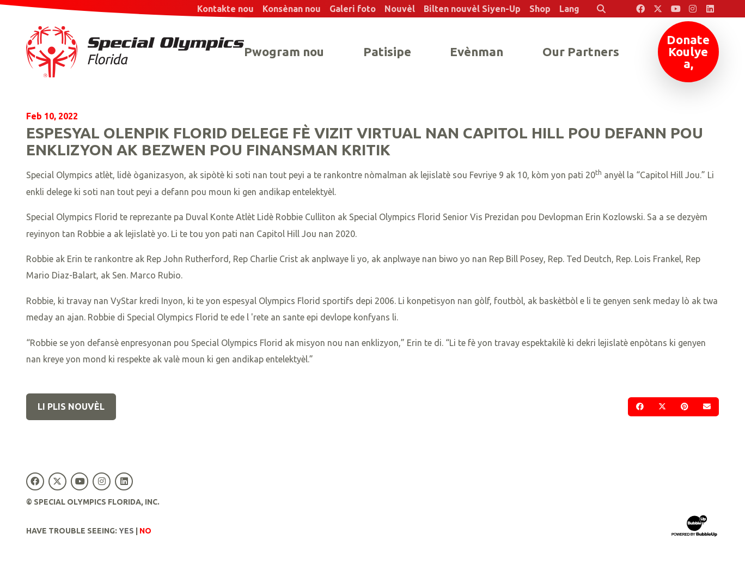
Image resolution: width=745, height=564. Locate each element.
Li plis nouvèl (71, 406)
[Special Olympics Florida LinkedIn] (710, 8)
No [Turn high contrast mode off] (145, 530)
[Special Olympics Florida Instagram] (692, 8)
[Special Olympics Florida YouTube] (675, 8)
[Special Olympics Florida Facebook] (640, 8)
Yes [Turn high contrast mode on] (126, 530)
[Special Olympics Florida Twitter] (658, 8)
